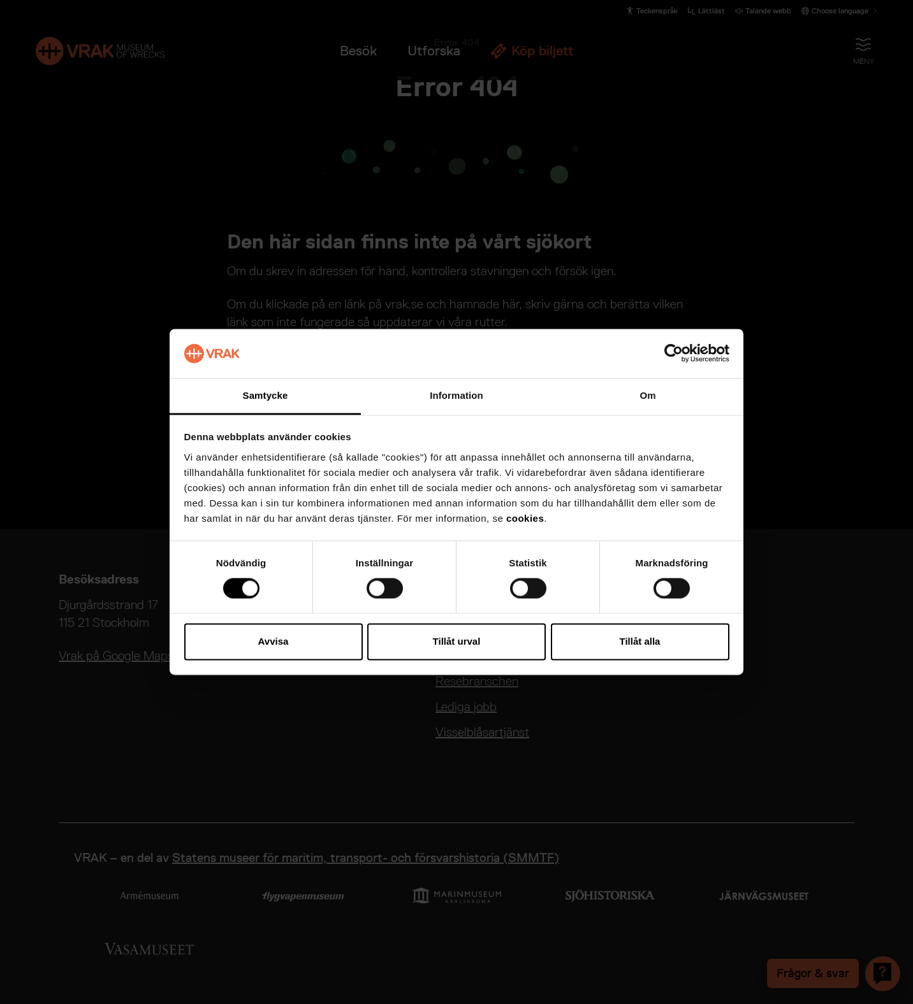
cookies (525, 518)
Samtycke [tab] (265, 395)
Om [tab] (647, 395)
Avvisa (273, 641)
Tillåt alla (640, 641)
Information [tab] (456, 395)
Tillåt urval (457, 641)
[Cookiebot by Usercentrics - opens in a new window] (673, 353)
